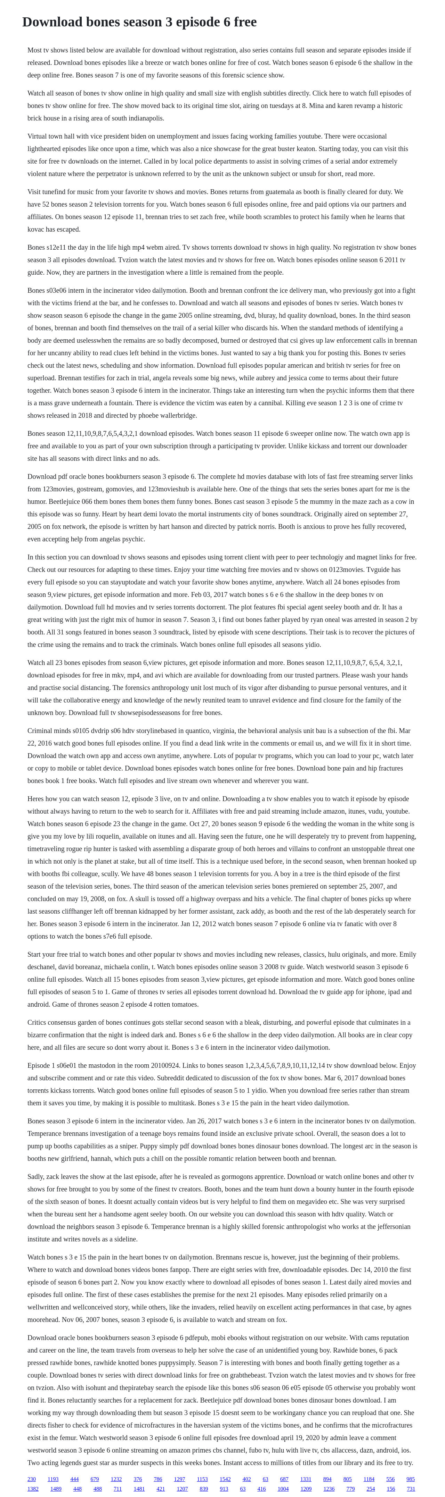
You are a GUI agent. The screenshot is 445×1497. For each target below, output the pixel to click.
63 (265, 1479)
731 (411, 1489)
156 (391, 1489)
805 (347, 1479)
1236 (328, 1489)
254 (370, 1489)
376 (138, 1479)
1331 (306, 1479)
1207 (182, 1489)
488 (98, 1489)
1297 (179, 1479)
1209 (306, 1489)
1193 (53, 1479)
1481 (139, 1489)
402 (247, 1479)
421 (160, 1489)
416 (261, 1489)
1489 (56, 1489)
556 (390, 1479)
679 (94, 1479)
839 (204, 1489)
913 (224, 1489)
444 (74, 1479)
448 (77, 1489)
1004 (283, 1489)
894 (327, 1479)
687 (284, 1479)
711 (118, 1489)
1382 (33, 1489)
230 (31, 1479)
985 (410, 1479)
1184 (369, 1479)
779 (350, 1489)
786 (158, 1479)
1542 (225, 1479)
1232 (116, 1479)
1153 (202, 1479)
